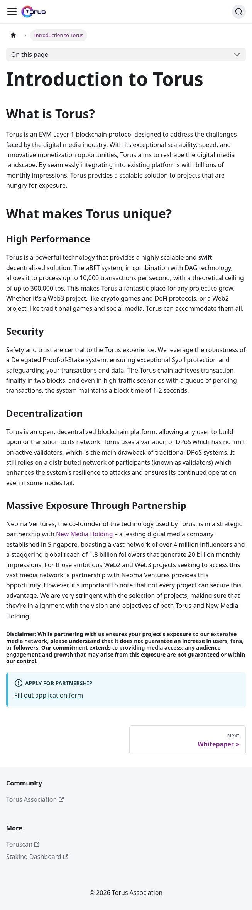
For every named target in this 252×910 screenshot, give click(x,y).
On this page (29, 54)
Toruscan (22, 844)
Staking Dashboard (37, 856)
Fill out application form (48, 695)
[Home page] (13, 35)
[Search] (239, 12)
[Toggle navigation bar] (12, 11)
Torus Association (35, 799)
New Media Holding (84, 534)
